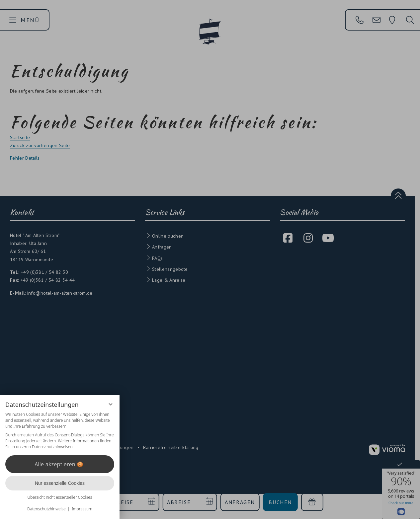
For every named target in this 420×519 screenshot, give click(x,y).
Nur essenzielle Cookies (60, 483)
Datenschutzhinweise (46, 509)
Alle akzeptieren (60, 464)
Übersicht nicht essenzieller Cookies (60, 497)
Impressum (82, 509)
